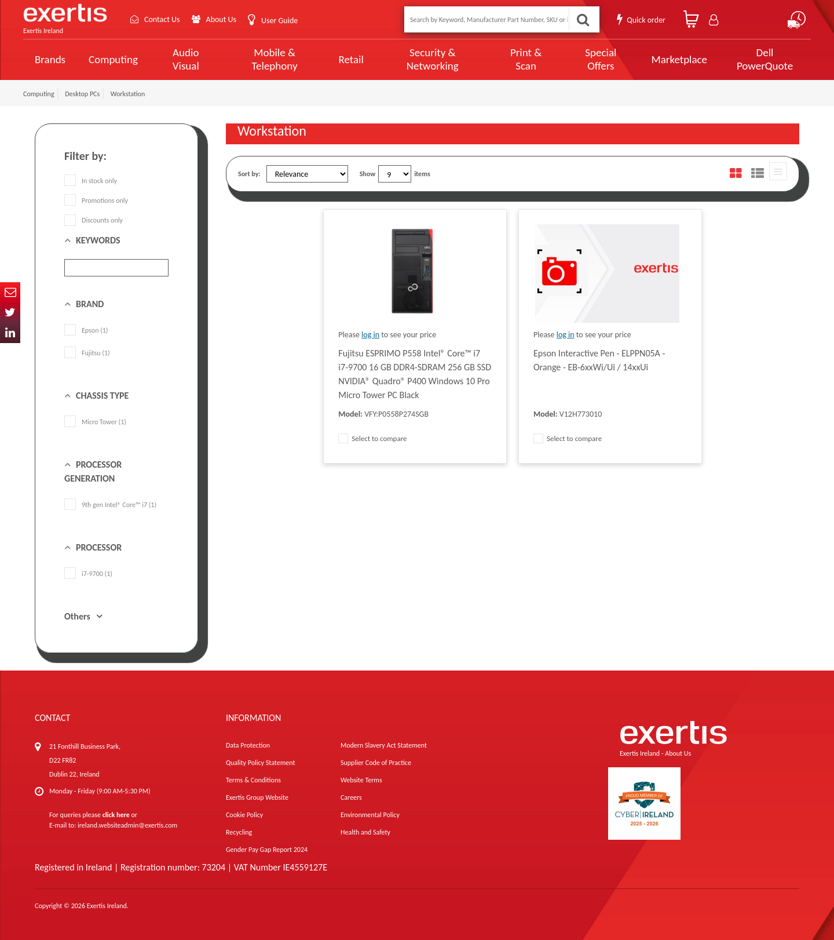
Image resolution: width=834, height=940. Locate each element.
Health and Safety (365, 832)
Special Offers (600, 59)
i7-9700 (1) (88, 574)
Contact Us (162, 19)
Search (583, 19)
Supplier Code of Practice (376, 763)
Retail (350, 59)
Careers (351, 797)
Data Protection (248, 745)
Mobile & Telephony (275, 59)
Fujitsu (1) (87, 353)
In (10, 333)
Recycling (239, 832)
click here (116, 815)
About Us (221, 19)
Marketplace (679, 59)
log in (370, 335)
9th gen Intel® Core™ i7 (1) (110, 505)
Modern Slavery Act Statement (384, 745)
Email (10, 292)
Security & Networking (433, 59)
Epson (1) (86, 330)
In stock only (90, 181)
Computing (113, 59)
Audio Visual (186, 59)
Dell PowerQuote (765, 59)
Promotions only (96, 200)
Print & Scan (526, 59)
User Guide (279, 20)
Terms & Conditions (253, 780)
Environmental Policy (370, 815)
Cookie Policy (244, 815)
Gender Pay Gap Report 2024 (267, 850)
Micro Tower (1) (95, 422)
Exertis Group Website (257, 797)
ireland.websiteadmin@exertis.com (127, 825)
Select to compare (372, 438)
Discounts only (93, 220)
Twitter (10, 313)
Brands (50, 59)
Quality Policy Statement (260, 763)
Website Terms (361, 780)
